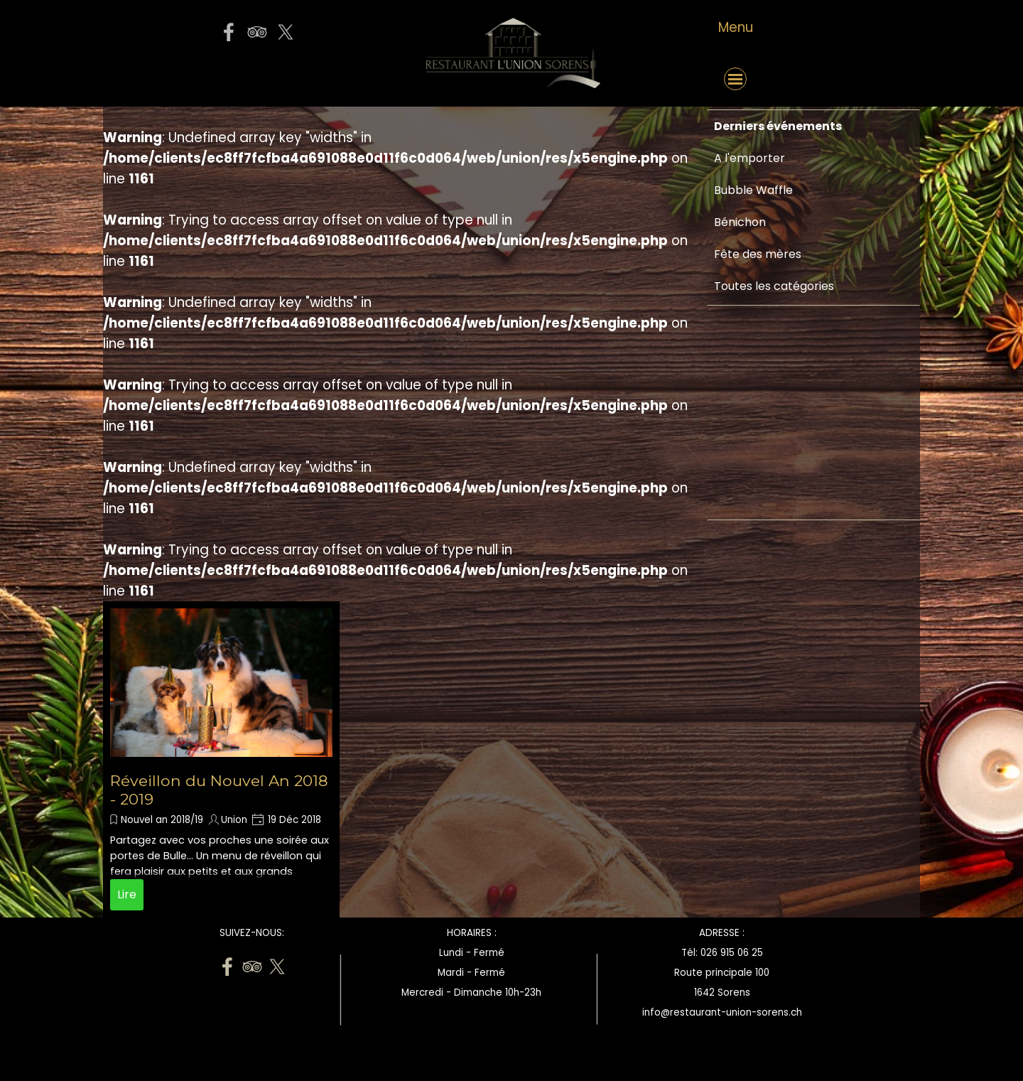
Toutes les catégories (774, 286)
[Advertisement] (756, 627)
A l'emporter (749, 158)
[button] (256, 79)
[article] (221, 759)
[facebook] (228, 32)
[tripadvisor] (257, 32)
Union (234, 820)
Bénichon (740, 222)
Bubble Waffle (753, 190)
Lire (126, 894)
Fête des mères (757, 254)
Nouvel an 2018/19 (162, 820)
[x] (285, 32)
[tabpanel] (735, 28)
